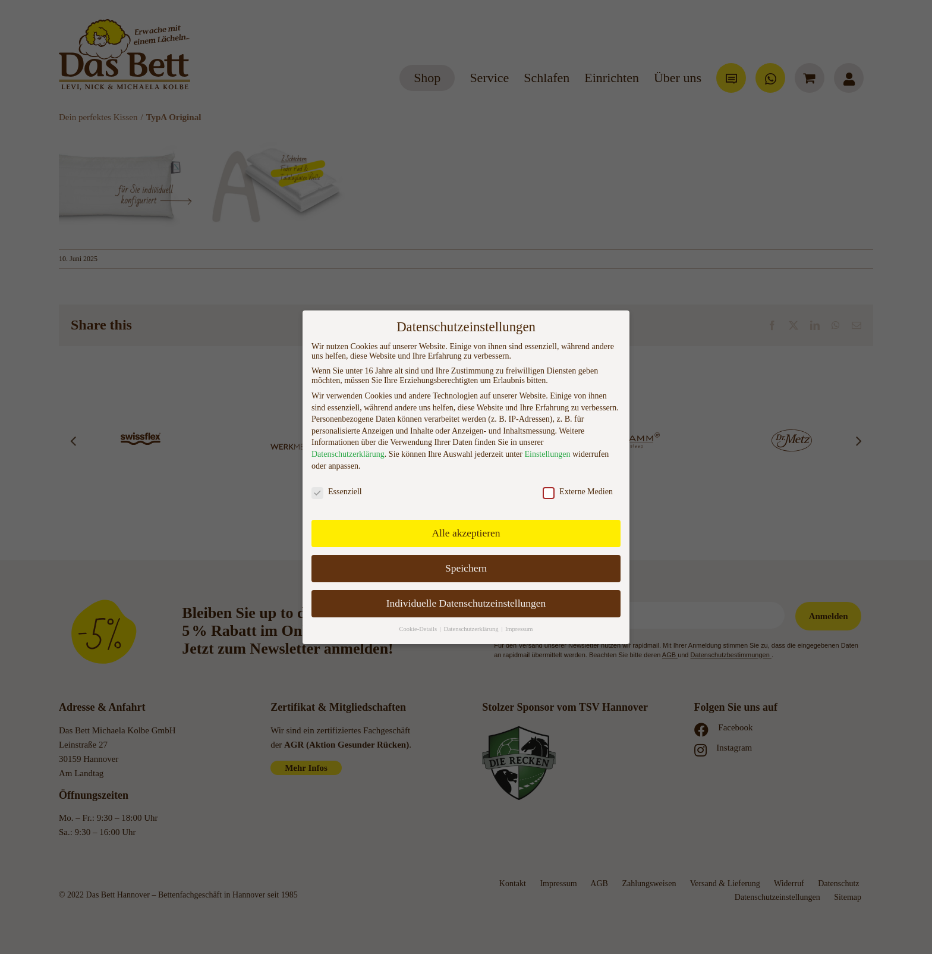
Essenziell (336, 492)
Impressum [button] (519, 629)
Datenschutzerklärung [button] (471, 629)
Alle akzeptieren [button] (466, 533)
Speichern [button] (466, 568)
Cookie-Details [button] (418, 629)
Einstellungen (547, 454)
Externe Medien (578, 492)
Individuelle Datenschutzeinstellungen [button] (466, 603)
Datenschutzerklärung (348, 454)
